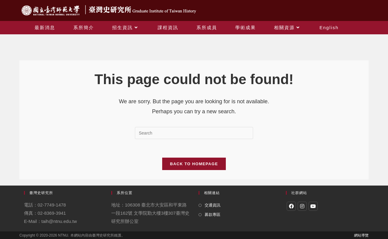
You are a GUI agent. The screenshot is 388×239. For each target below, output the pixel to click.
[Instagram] (302, 206)
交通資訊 (212, 205)
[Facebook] (291, 206)
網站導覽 (361, 235)
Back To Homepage (194, 164)
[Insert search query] (194, 133)
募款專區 (212, 214)
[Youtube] (313, 206)
